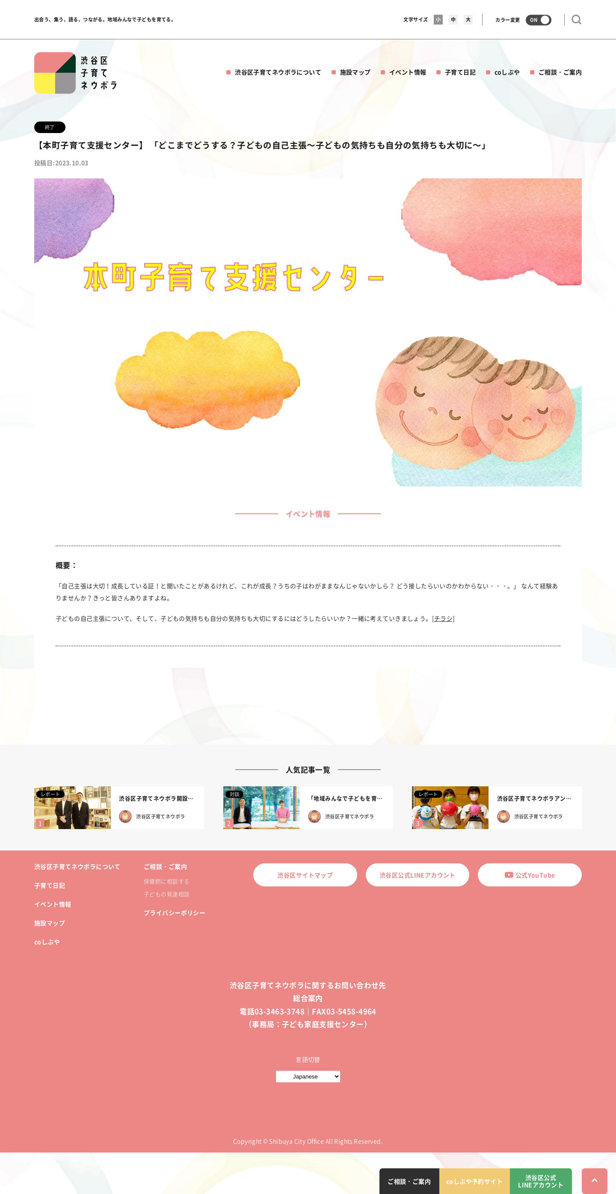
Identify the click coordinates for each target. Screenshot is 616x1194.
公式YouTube (530, 875)
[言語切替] (308, 1076)
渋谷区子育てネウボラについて (278, 72)
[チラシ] (443, 618)
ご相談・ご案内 (560, 72)
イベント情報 (407, 72)
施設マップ (355, 72)
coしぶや (507, 72)
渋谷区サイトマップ (305, 875)
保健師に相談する (167, 881)
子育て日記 (460, 72)
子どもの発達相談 (167, 894)
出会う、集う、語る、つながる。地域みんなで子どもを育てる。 (105, 19)
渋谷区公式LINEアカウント (417, 875)
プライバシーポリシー (174, 912)
